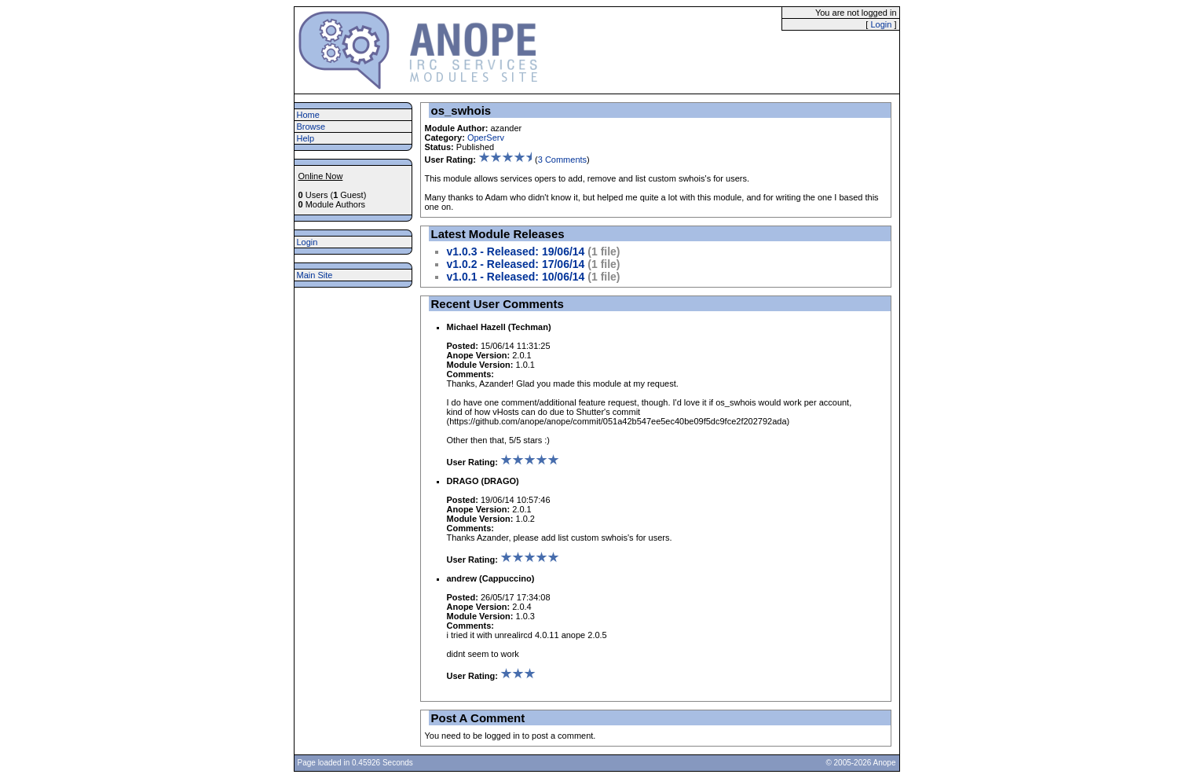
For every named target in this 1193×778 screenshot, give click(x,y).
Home (308, 114)
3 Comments (562, 159)
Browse (311, 126)
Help (306, 138)
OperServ (485, 137)
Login (880, 24)
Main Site (315, 275)
